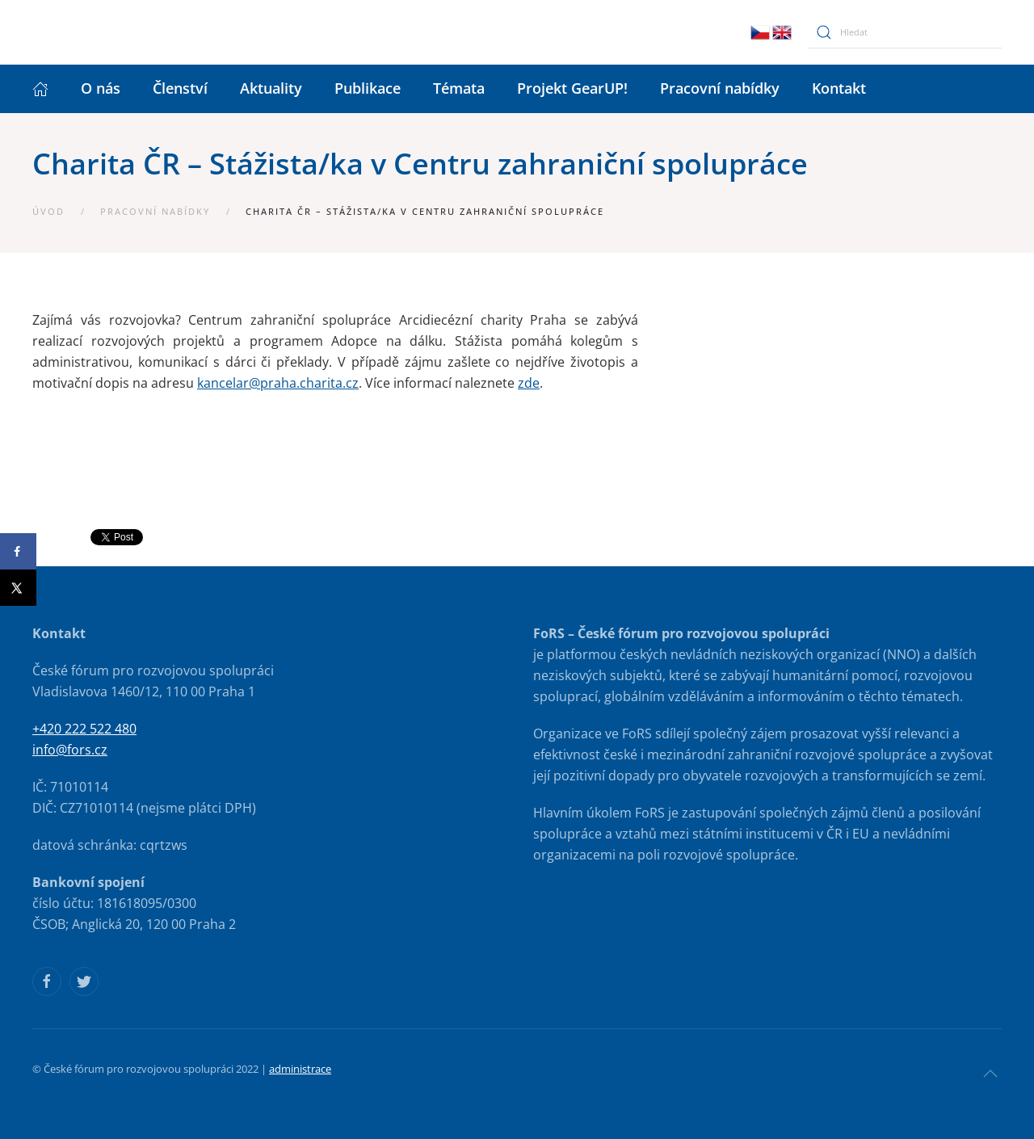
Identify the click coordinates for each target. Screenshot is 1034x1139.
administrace (300, 1068)
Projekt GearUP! (572, 88)
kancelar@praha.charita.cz (278, 383)
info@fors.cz (69, 750)
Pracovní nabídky (720, 88)
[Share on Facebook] (18, 551)
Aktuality (271, 88)
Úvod (48, 211)
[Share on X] (18, 588)
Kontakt (839, 88)
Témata (459, 88)
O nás (100, 88)
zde (529, 383)
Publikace (367, 88)
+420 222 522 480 (84, 729)
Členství (180, 88)
